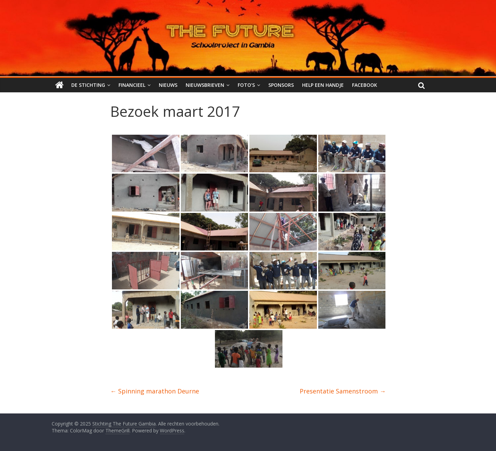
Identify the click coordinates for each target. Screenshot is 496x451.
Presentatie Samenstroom (343, 391)
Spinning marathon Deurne (154, 391)
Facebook (364, 85)
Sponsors (281, 85)
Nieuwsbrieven (205, 85)
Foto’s (246, 85)
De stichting (88, 85)
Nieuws (168, 85)
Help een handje (323, 85)
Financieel (131, 85)
